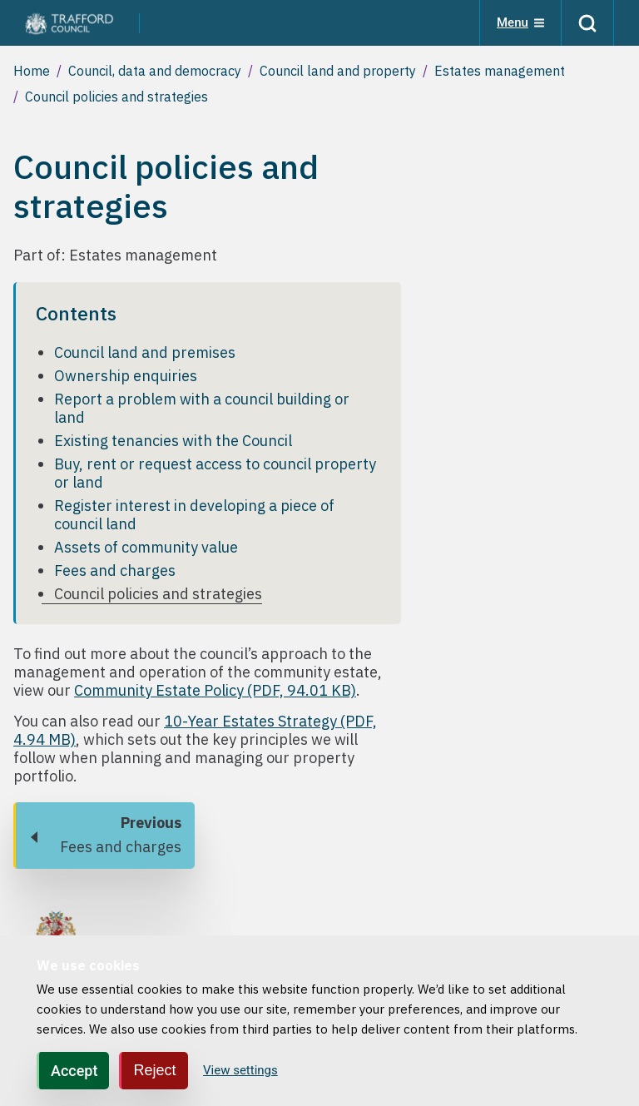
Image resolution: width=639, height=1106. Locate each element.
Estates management (499, 70)
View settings (240, 1070)
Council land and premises (144, 352)
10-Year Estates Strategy (195, 730)
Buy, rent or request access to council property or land (215, 473)
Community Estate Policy (215, 690)
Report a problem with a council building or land (201, 408)
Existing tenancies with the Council (173, 440)
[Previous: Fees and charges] (104, 835)
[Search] (587, 23)
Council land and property (338, 70)
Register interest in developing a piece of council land (194, 514)
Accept (74, 1070)
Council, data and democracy (154, 70)
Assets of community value (146, 547)
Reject (154, 1070)
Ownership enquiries (125, 375)
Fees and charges (115, 570)
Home (31, 70)
